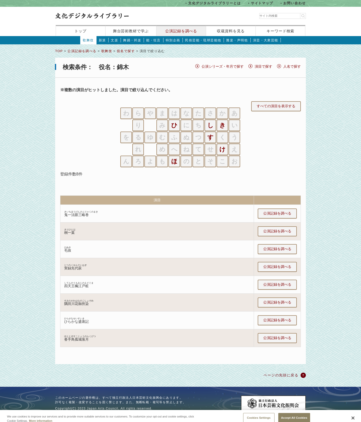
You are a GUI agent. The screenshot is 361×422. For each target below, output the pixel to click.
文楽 (114, 40)
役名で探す (126, 51)
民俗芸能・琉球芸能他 (203, 40)
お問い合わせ (294, 3)
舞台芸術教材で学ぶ (131, 31)
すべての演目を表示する (276, 106)
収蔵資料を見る (231, 31)
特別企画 (173, 40)
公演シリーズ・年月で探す (223, 66)
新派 (102, 40)
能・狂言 (153, 40)
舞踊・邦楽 (132, 40)
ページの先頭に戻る (280, 375)
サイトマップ (262, 3)
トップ (80, 31)
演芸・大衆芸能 (265, 40)
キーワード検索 (280, 31)
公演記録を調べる (181, 31)
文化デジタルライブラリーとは (214, 3)
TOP (59, 51)
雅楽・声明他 (237, 40)
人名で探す (292, 66)
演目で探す (263, 66)
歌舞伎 (88, 40)
